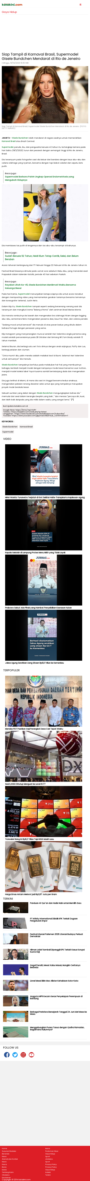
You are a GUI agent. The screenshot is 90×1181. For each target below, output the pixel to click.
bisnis (4, 1170)
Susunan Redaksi (9, 1151)
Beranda (5, 1154)
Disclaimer (6, 1178)
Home (4, 1148)
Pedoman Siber (51, 1151)
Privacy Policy (51, 1164)
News (4, 1156)
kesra (47, 1148)
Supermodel (7, 147)
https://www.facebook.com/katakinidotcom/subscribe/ (40, 413)
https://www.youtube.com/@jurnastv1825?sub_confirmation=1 (40, 415)
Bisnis (4, 1167)
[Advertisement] (45, 32)
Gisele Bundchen (20, 138)
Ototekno (6, 1175)
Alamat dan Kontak (10, 1159)
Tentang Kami (7, 1172)
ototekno (49, 1159)
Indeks (48, 1172)
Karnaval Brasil (9, 141)
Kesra (4, 1164)
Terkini (48, 1175)
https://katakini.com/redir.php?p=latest (29, 412)
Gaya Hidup (50, 1154)
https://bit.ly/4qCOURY (26, 410)
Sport (47, 1156)
